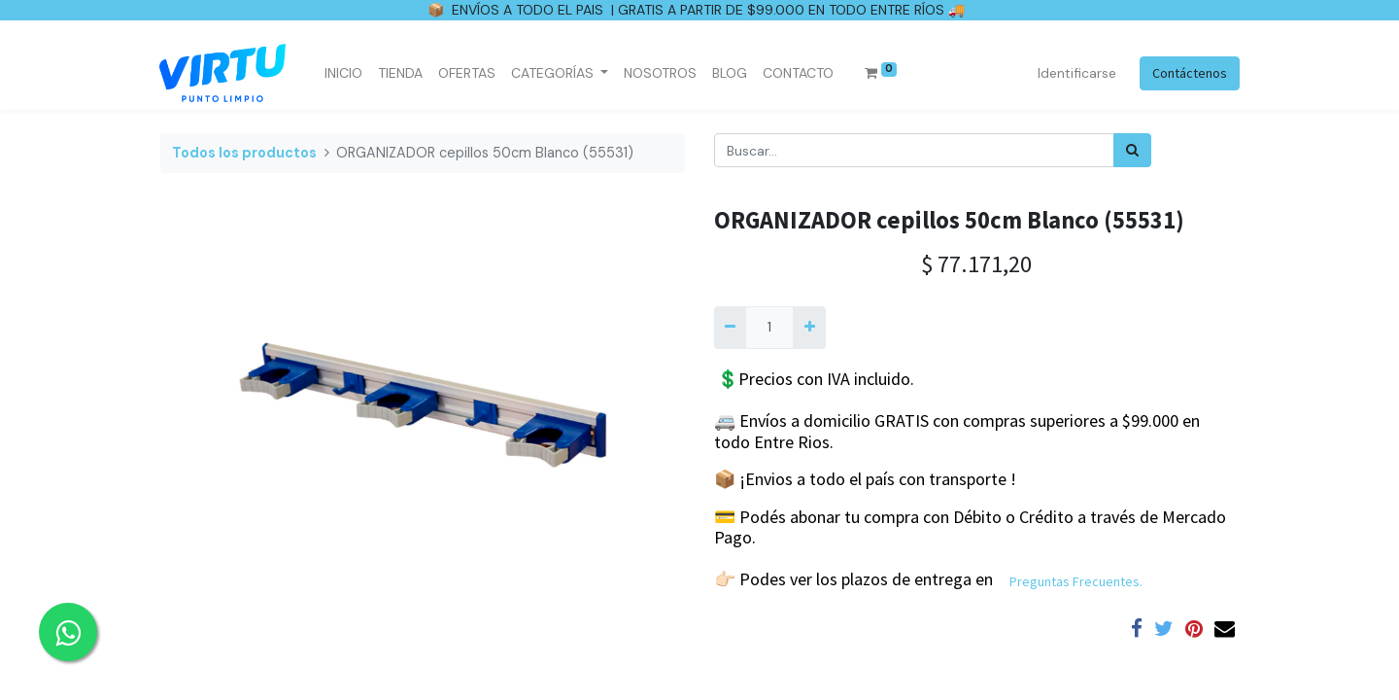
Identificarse (1076, 73)
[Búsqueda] (1132, 150)
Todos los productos (244, 152)
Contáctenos (1188, 73)
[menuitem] (344, 73)
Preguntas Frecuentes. (1076, 581)
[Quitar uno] (730, 327)
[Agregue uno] (809, 327)
